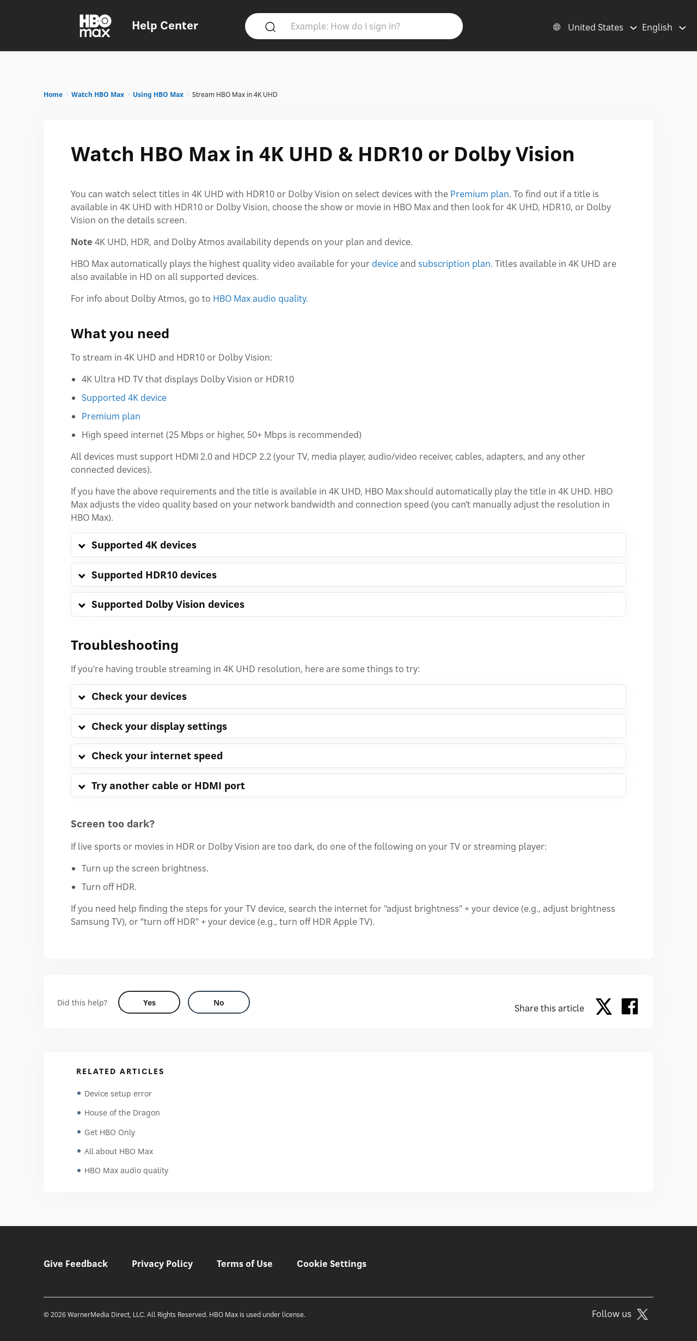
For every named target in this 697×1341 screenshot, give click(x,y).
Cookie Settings (331, 1264)
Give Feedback (76, 1264)
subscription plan (454, 264)
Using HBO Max (158, 94)
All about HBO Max (118, 1152)
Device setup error (118, 1093)
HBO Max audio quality (259, 298)
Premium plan (479, 194)
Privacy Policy (162, 1264)
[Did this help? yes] (149, 1002)
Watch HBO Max (97, 94)
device (385, 264)
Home (53, 94)
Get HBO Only (109, 1132)
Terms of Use (245, 1264)
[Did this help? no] (219, 1002)
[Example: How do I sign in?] (370, 25)
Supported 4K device (124, 398)
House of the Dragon (122, 1113)
